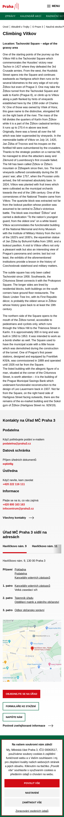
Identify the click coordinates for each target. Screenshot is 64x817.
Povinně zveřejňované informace (28, 725)
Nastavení (32, 792)
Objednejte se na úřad (21, 694)
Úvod (5, 26)
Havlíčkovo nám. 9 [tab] (15, 546)
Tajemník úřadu (24, 598)
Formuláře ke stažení (21, 706)
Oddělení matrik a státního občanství (37, 602)
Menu (53, 6)
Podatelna (21, 573)
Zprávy (10, 16)
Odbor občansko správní (29, 610)
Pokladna (20, 569)
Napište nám (14, 717)
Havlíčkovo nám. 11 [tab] (45, 546)
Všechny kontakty (18, 517)
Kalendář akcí (30, 16)
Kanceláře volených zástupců (32, 577)
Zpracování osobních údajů (32, 811)
